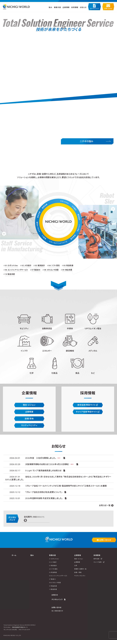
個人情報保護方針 (57, 611)
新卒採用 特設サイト (87, 405)
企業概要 (29, 412)
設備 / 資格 (77, 572)
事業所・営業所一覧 (80, 569)
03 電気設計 (40, 266)
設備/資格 (29, 418)
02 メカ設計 (26, 266)
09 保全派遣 (67, 270)
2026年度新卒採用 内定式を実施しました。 (44, 498)
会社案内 (34, 517)
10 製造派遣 (10, 274)
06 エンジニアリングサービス (16, 270)
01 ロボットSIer (11, 266)
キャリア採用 (99, 562)
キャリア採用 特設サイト (88, 412)
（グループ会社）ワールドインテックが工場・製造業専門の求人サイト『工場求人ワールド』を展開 (66, 486)
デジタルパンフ (94, 6)
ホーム (14, 555)
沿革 (75, 565)
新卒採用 (98, 559)
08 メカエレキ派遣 (51, 270)
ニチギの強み (86, 141)
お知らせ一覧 (105, 505)
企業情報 (66, 7)
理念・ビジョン (29, 405)
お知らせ (83, 7)
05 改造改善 (68, 266)
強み (50, 7)
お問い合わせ (108, 6)
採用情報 (74, 7)
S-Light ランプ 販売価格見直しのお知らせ (43, 470)
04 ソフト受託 (54, 266)
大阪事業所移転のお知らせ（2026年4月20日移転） (50, 464)
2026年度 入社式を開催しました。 (43, 458)
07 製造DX (36, 270)
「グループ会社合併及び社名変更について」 (43, 492)
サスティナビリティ (29, 425)
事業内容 (57, 7)
